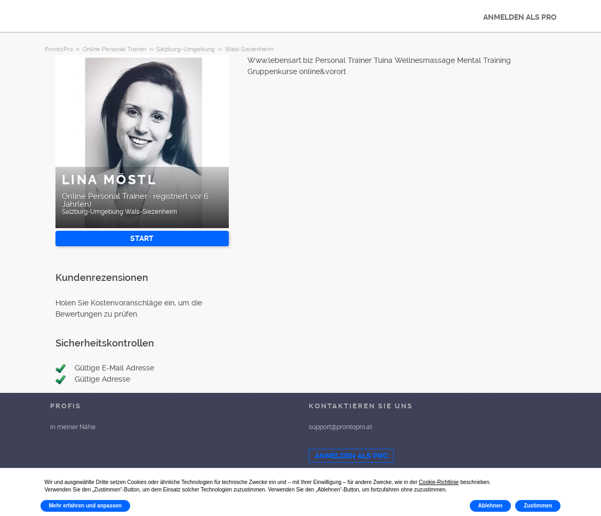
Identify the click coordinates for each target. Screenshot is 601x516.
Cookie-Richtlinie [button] (439, 482)
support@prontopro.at (340, 427)
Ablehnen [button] (490, 506)
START (142, 238)
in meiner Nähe (72, 427)
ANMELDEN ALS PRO (520, 17)
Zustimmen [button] (538, 506)
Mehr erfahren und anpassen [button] (85, 506)
